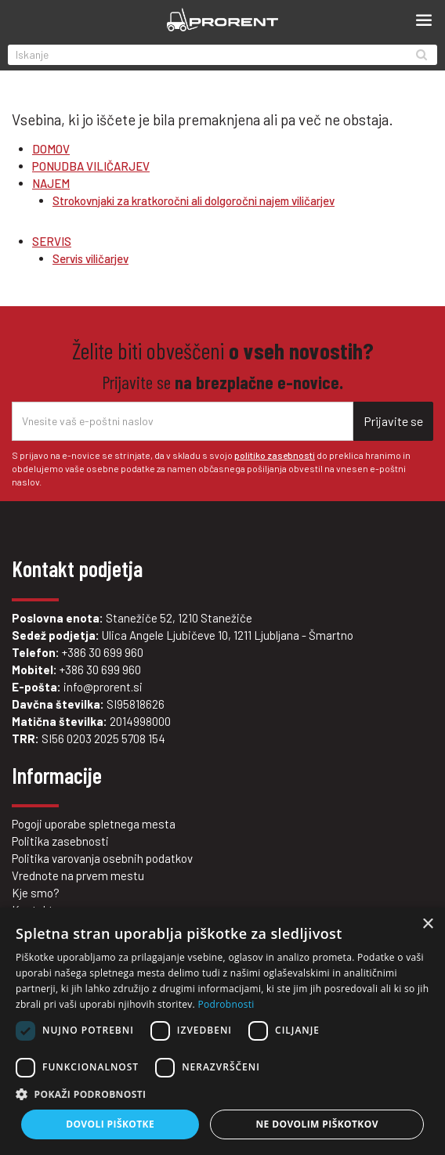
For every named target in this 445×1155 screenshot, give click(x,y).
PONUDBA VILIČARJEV (91, 166)
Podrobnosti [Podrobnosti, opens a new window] (225, 1004)
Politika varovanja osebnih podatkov (102, 858)
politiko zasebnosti (274, 454)
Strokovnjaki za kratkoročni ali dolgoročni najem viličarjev (193, 200)
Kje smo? (36, 893)
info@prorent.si (103, 687)
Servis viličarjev (90, 258)
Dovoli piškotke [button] (110, 1124)
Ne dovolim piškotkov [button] (316, 1124)
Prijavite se (393, 420)
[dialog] (222, 1031)
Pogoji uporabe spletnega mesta (93, 824)
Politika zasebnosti (60, 841)
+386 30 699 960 (102, 652)
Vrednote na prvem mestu (78, 875)
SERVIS (51, 241)
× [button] (427, 924)
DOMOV (51, 149)
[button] (222, 1094)
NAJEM (51, 183)
